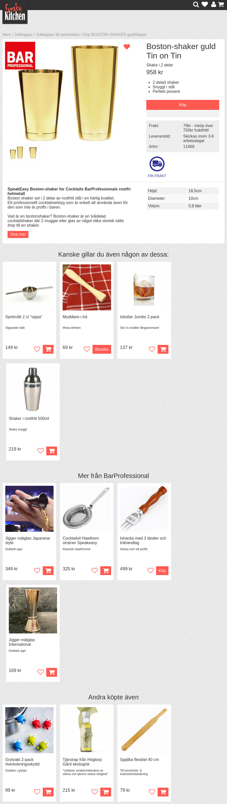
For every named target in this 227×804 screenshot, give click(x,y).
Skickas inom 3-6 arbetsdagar (195, 138)
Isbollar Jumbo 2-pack (137, 316)
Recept (66, 730)
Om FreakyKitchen (118, 731)
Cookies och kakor (118, 744)
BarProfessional (126, 373)
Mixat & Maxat (72, 739)
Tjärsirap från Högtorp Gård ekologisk (81, 558)
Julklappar (23, 34)
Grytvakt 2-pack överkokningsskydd (22, 558)
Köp (47, 588)
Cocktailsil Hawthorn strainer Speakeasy (80, 438)
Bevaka (99, 349)
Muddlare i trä (74, 316)
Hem (7, 34)
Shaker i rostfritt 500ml (194, 316)
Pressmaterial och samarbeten (118, 737)
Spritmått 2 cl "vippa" (23, 316)
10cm (190, 198)
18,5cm (192, 190)
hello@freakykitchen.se (94, 784)
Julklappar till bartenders (57, 34)
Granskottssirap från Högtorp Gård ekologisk (195, 558)
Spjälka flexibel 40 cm (137, 556)
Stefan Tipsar (72, 744)
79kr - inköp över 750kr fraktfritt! (195, 128)
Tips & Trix (69, 735)
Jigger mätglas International (187, 438)
